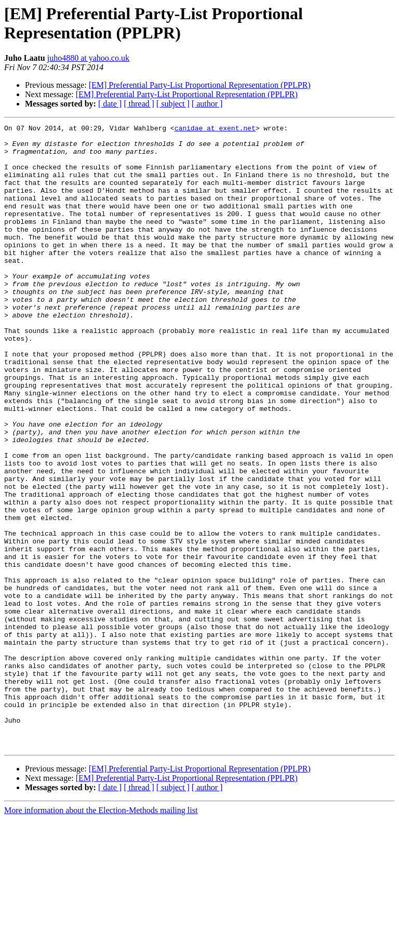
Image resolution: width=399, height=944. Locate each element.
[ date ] (110, 103)
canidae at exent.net (215, 129)
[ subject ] (173, 103)
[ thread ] (139, 103)
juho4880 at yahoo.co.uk (88, 58)
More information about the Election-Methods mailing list (100, 934)
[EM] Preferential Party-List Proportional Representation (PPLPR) (200, 85)
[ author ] (207, 103)
